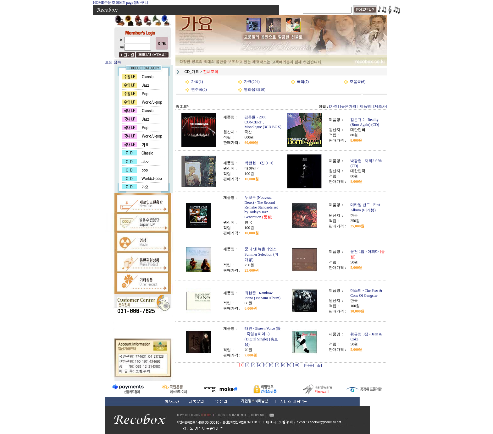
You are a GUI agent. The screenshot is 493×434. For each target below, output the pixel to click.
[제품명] (365, 106)
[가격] (334, 106)
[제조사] (380, 106)
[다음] (309, 365)
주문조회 (111, 2)
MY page (126, 2)
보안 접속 (113, 62)
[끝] (319, 365)
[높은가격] (348, 106)
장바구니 (140, 2)
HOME (98, 2)
